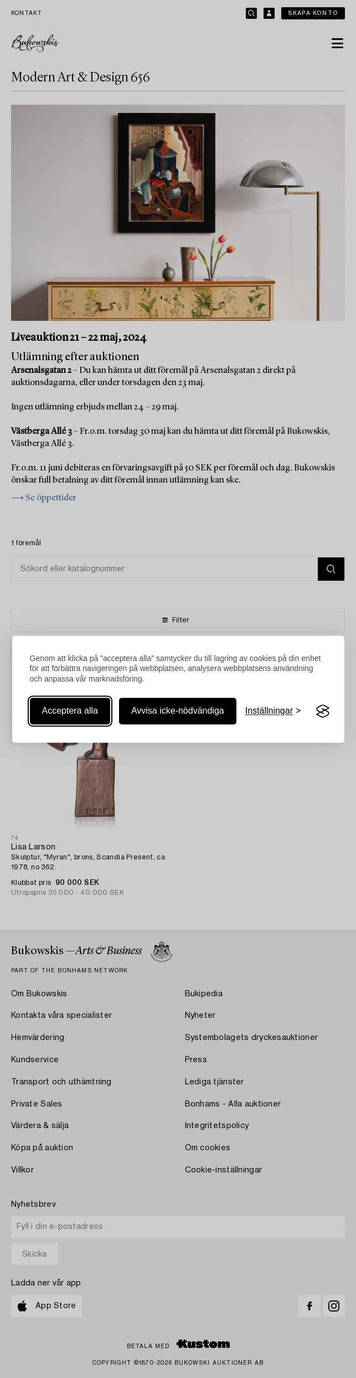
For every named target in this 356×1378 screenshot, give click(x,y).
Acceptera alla (70, 711)
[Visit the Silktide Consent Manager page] (322, 711)
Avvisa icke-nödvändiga (177, 711)
